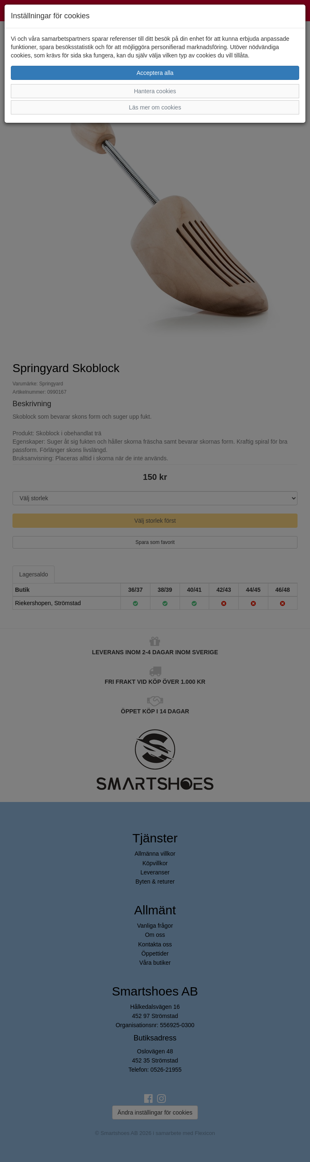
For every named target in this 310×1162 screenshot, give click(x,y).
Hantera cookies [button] (155, 91)
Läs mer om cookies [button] (155, 107)
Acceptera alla (155, 73)
